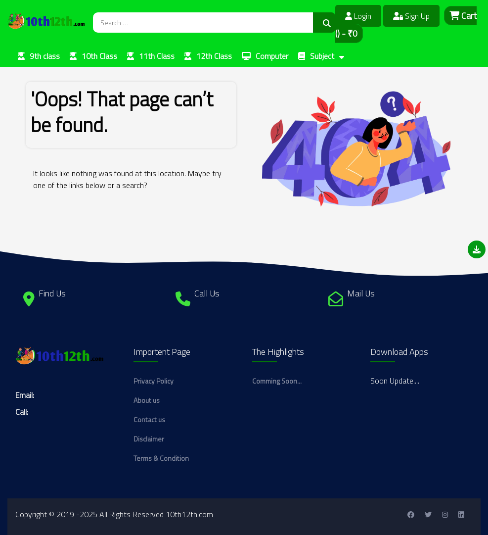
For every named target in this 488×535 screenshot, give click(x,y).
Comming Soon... (277, 381)
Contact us (149, 419)
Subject (322, 56)
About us (146, 400)
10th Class (99, 56)
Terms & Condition (161, 458)
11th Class (157, 56)
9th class (45, 56)
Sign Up (411, 16)
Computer (272, 56)
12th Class (214, 56)
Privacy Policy (153, 381)
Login (358, 16)
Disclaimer (148, 439)
